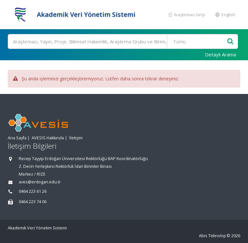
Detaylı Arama (220, 54)
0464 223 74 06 (32, 201)
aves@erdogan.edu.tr (40, 182)
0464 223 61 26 (32, 191)
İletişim (76, 138)
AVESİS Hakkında (48, 138)
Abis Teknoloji (212, 235)
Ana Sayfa (17, 138)
